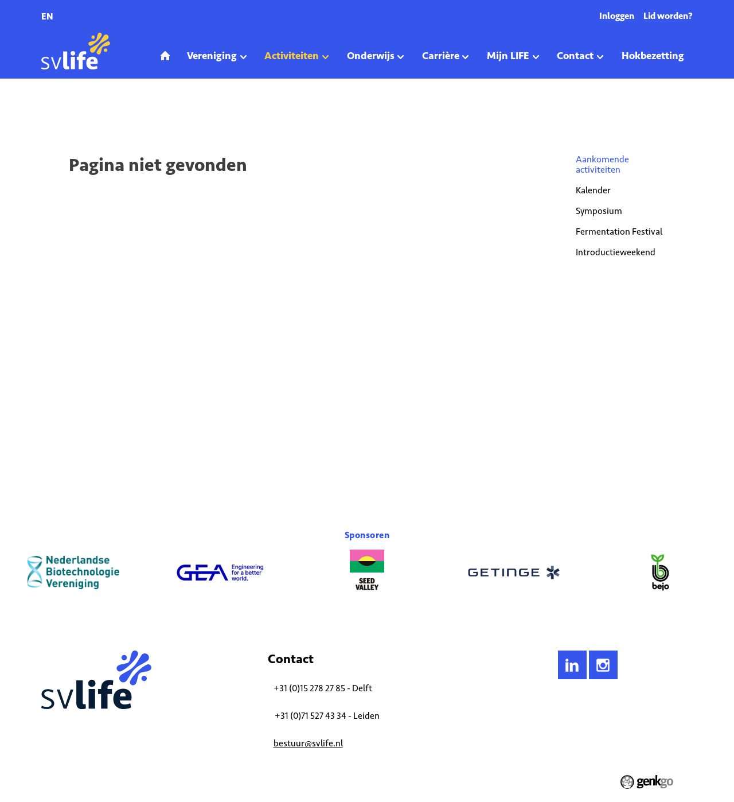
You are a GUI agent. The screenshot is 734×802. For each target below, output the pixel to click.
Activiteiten (88, 111)
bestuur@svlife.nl (308, 743)
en (47, 16)
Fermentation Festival (619, 231)
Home (50, 111)
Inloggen (616, 15)
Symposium (599, 210)
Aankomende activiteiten (154, 111)
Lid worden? (668, 15)
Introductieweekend (615, 252)
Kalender (593, 190)
